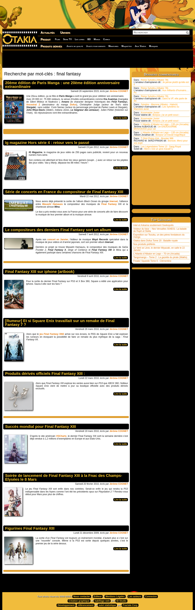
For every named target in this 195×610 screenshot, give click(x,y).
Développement (66, 605)
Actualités (47, 32)
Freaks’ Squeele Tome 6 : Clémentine (152, 261)
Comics (106, 39)
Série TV (67, 39)
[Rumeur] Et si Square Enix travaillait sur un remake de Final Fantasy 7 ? (60, 323)
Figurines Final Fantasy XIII (29, 528)
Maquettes (126, 46)
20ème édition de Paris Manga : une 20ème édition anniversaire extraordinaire (62, 85)
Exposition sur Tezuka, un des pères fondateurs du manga (159, 235)
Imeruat (113, 201)
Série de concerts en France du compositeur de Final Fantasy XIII (64, 192)
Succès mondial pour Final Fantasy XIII (40, 426)
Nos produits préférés (144, 244)
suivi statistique (107, 605)
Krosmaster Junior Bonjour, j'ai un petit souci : (157, 113)
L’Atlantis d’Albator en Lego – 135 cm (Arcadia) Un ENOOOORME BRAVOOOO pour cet (161, 126)
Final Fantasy (109, 204)
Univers (65, 32)
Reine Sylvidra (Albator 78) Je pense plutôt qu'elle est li (161, 82)
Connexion (151, 596)
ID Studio (121, 601)
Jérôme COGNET (118, 91)
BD (89, 39)
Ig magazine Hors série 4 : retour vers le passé (47, 143)
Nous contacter (81, 596)
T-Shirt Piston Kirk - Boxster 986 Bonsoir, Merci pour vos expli (161, 140)
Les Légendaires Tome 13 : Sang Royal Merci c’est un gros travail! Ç (157, 147)
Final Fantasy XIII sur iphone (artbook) (39, 271)
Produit (46, 39)
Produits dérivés (51, 46)
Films (57, 39)
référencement (86, 605)
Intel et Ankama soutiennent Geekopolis (153, 225)
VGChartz (61, 436)
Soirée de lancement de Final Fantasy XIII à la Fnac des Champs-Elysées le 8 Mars (63, 477)
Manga (97, 39)
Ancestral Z (33, 104)
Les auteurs (135, 596)
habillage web (102, 601)
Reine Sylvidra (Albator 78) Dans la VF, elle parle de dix (160, 98)
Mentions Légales (115, 596)
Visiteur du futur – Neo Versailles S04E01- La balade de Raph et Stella (160, 230)
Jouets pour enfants (95, 46)
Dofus (73, 104)
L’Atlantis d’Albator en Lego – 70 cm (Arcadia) (156, 253)
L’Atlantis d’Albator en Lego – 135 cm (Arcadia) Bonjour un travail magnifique (161, 133)
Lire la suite (120, 118)
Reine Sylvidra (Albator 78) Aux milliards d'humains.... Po (161, 90)
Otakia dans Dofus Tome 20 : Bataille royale (155, 240)
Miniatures (113, 46)
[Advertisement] (97, 58)
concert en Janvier (57, 239)
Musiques (153, 46)
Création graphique (79, 601)
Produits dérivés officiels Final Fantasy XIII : (45, 373)
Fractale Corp (130, 605)
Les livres (79, 39)
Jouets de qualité (74, 46)
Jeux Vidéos (140, 46)
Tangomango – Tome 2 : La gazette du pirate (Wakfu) (160, 257)
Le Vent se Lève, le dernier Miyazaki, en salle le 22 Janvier (159, 249)
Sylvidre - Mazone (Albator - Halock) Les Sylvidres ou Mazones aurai (156, 106)
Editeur (98, 596)
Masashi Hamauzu (53, 204)
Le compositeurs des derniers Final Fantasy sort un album (58, 230)
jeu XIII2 (52, 334)
